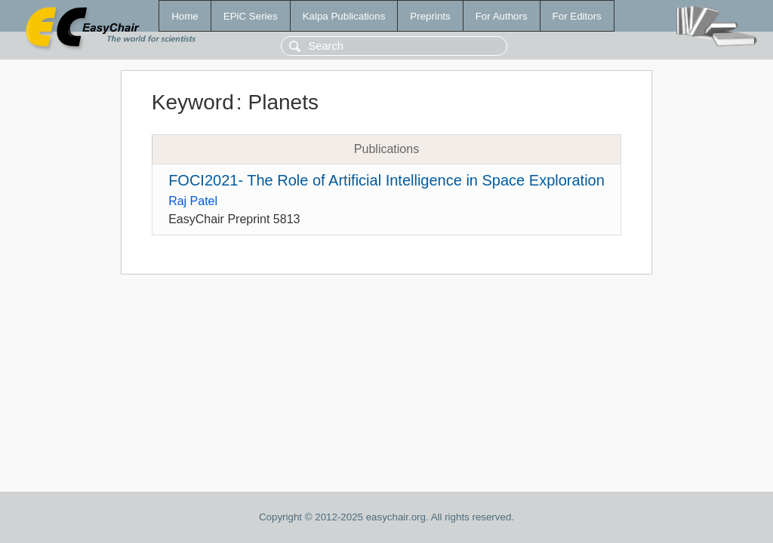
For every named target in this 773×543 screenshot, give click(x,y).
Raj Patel (192, 201)
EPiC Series (250, 16)
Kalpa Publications (344, 16)
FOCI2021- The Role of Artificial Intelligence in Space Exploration (386, 180)
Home (185, 16)
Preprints (430, 16)
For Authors (502, 16)
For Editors (577, 16)
